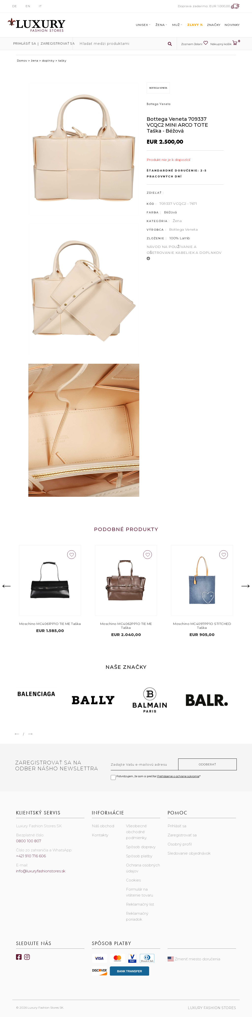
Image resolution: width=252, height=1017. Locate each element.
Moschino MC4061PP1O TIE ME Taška (50, 624)
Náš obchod (103, 826)
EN (28, 6)
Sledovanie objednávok (189, 853)
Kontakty (100, 835)
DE (14, 6)
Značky (213, 25)
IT (40, 6)
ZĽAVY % (195, 25)
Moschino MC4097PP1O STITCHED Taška (202, 626)
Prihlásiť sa (22, 43)
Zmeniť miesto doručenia (194, 959)
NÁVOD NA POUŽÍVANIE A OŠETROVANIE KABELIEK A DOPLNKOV (184, 252)
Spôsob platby (139, 856)
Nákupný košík (225, 43)
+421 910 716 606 (31, 856)
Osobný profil (180, 844)
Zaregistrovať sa (51, 43)
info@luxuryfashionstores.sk (40, 871)
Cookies (133, 880)
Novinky (232, 25)
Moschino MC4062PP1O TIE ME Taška (126, 626)
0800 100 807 (28, 841)
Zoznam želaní (194, 43)
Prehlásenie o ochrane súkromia (178, 776)
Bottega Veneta (183, 229)
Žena (162, 25)
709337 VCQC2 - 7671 (178, 203)
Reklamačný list (140, 904)
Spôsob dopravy (141, 847)
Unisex (143, 25)
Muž (177, 25)
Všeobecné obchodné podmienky (136, 832)
